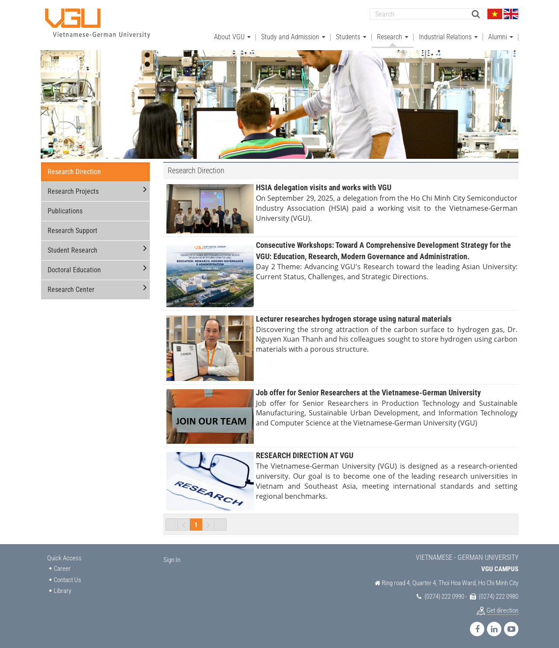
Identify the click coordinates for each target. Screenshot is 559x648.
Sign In (171, 558)
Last (220, 523)
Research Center (71, 288)
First (172, 523)
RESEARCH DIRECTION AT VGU (304, 454)
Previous (184, 523)
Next (208, 523)
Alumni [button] (500, 35)
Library (62, 589)
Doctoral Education (74, 268)
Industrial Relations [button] (448, 35)
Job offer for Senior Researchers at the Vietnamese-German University (368, 390)
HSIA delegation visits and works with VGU (323, 186)
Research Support (72, 229)
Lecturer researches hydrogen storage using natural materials (354, 317)
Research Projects (73, 190)
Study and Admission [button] (293, 35)
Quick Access (64, 556)
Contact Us (67, 578)
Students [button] (351, 35)
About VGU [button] (232, 35)
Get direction (502, 609)
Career (62, 567)
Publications (65, 210)
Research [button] (392, 35)
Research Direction (74, 170)
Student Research (72, 249)
